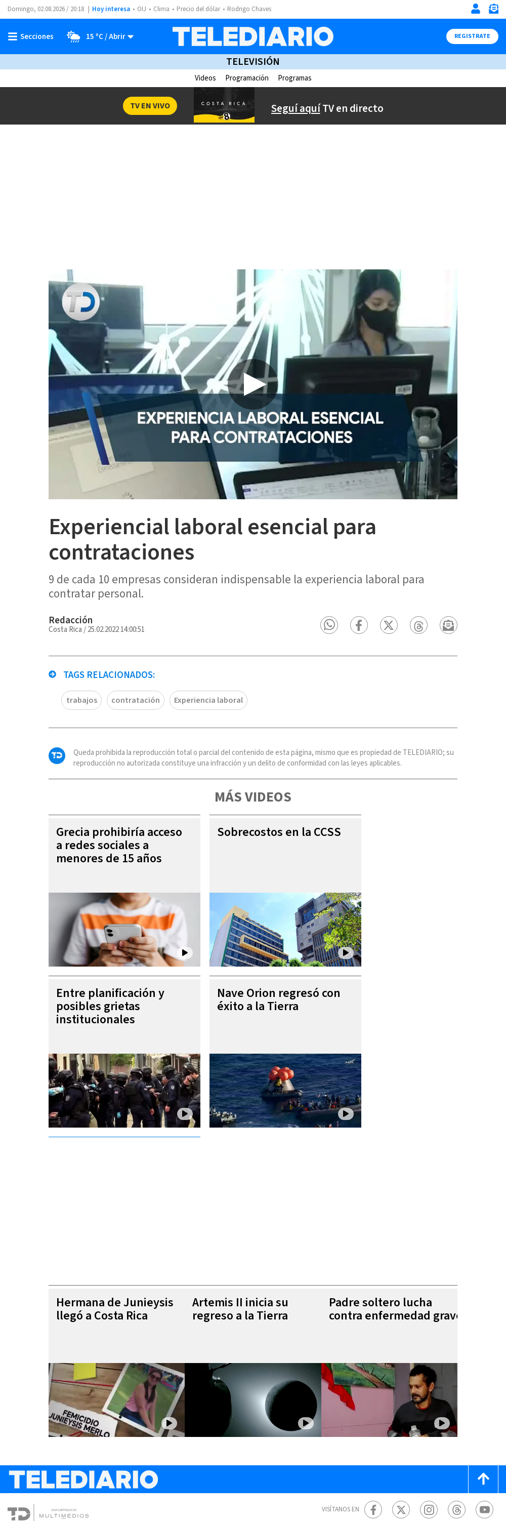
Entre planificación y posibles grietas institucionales (77, 1044)
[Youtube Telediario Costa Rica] (484, 1408)
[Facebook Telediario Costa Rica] (373, 1408)
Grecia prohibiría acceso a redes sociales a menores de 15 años (89, 883)
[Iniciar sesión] (476, 9)
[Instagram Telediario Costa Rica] (429, 1408)
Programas (297, 78)
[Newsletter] (493, 11)
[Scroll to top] (483, 1377)
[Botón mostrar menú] (33, 36)
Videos (202, 78)
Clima (162, 9)
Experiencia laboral (171, 737)
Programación (245, 78)
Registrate (471, 36)
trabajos (48, 737)
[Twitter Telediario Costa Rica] (401, 1408)
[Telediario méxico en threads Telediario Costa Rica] (457, 1408)
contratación (100, 737)
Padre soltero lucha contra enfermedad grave (398, 1214)
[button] (362, 662)
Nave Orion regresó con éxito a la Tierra (248, 1037)
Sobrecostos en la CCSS (232, 876)
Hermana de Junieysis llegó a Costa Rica (83, 1207)
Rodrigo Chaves (254, 9)
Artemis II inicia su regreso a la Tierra (234, 1207)
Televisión (253, 61)
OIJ (142, 9)
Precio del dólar (201, 9)
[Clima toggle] (97, 36)
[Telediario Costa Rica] (252, 36)
